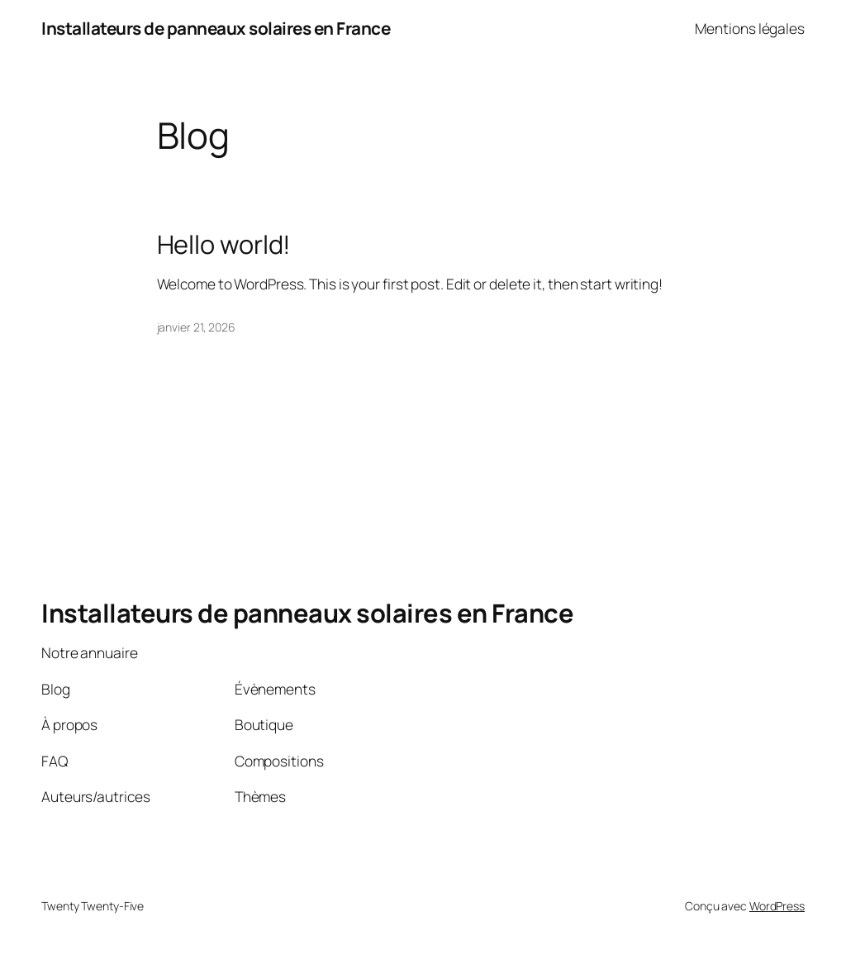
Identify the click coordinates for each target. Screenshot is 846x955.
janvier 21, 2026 (196, 327)
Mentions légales (750, 28)
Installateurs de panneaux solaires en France (215, 28)
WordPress (777, 906)
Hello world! (224, 244)
